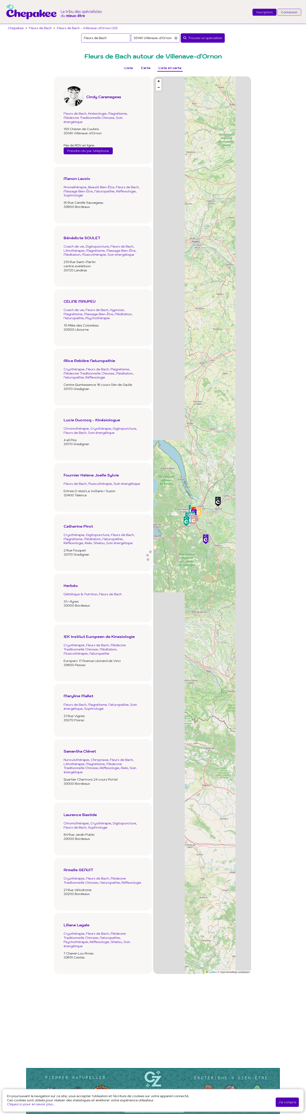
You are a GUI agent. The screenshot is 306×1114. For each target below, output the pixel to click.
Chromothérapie (76, 428)
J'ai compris (287, 1102)
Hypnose (117, 310)
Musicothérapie (94, 254)
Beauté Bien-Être (101, 187)
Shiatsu (99, 543)
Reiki (88, 543)
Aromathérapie (75, 187)
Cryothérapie (74, 369)
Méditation (72, 254)
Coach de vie (74, 246)
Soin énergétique (121, 254)
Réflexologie (126, 191)
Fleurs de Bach (40, 28)
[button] (194, 520)
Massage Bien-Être (78, 191)
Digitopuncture (97, 246)
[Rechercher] (203, 38)
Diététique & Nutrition (80, 594)
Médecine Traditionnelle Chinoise (89, 118)
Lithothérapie (74, 251)
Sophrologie (73, 195)
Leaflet (211, 972)
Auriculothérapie (76, 760)
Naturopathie (104, 191)
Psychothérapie (97, 318)
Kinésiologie (97, 113)
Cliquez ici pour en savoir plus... (31, 1104)
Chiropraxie (99, 760)
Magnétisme (117, 113)
